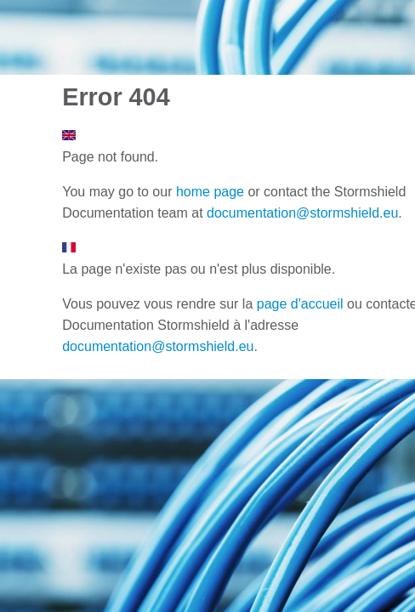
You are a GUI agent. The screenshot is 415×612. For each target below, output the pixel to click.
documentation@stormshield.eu (302, 213)
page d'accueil (300, 304)
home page (210, 191)
